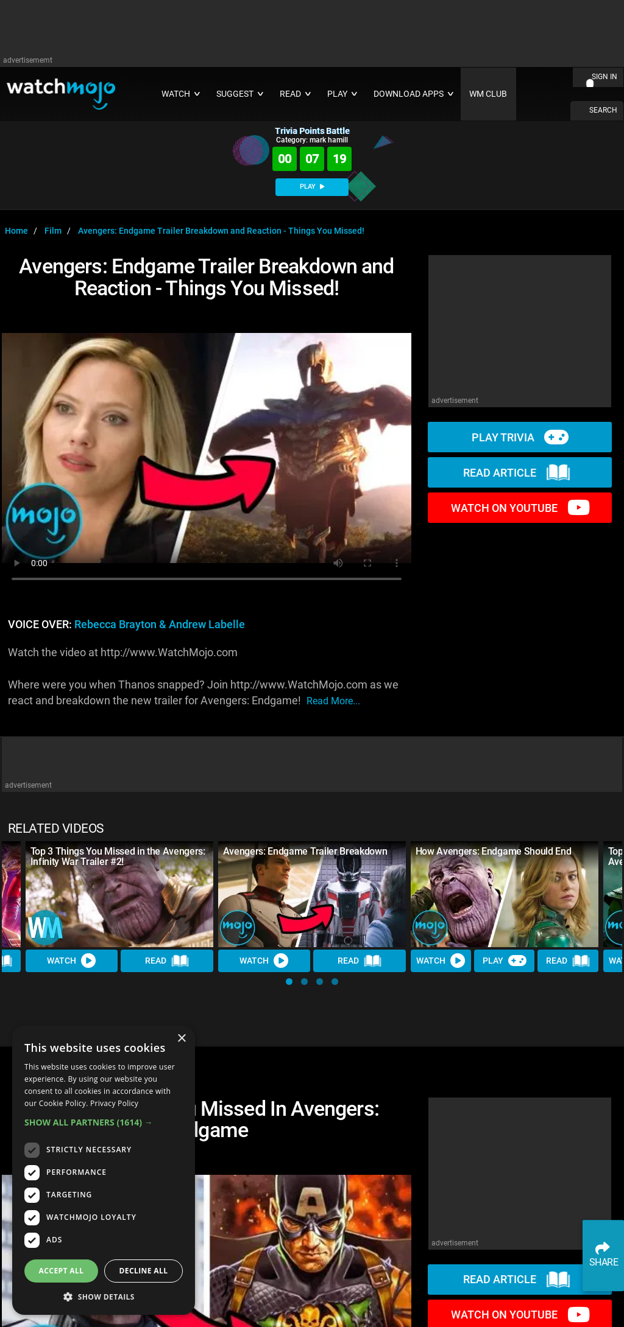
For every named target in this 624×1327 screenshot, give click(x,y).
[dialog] (103, 1170)
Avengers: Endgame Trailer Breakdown (305, 851)
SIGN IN (604, 76)
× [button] (181, 1038)
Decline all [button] (143, 1271)
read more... (333, 701)
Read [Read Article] (167, 960)
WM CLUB (488, 94)
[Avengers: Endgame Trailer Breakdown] (312, 894)
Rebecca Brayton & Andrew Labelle (159, 624)
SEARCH (603, 110)
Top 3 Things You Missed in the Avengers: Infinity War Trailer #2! (117, 856)
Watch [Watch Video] (72, 960)
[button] (289, 981)
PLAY (312, 187)
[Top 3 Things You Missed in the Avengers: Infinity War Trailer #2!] (119, 894)
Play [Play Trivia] (504, 960)
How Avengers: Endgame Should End (494, 851)
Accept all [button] (61, 1271)
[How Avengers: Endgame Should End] (504, 894)
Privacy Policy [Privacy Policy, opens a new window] (114, 1103)
